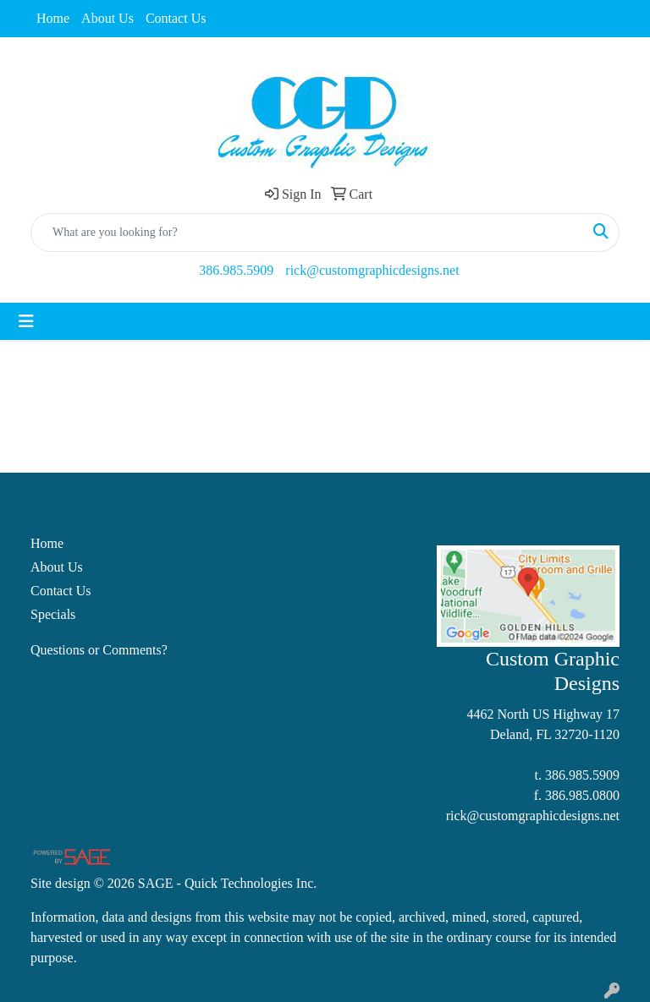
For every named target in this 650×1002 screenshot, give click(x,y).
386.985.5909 (236, 270)
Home (52, 18)
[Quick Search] (307, 232)
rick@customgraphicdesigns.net (372, 270)
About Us (107, 18)
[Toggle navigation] (26, 321)
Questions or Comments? (99, 650)
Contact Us (176, 18)
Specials (52, 614)
